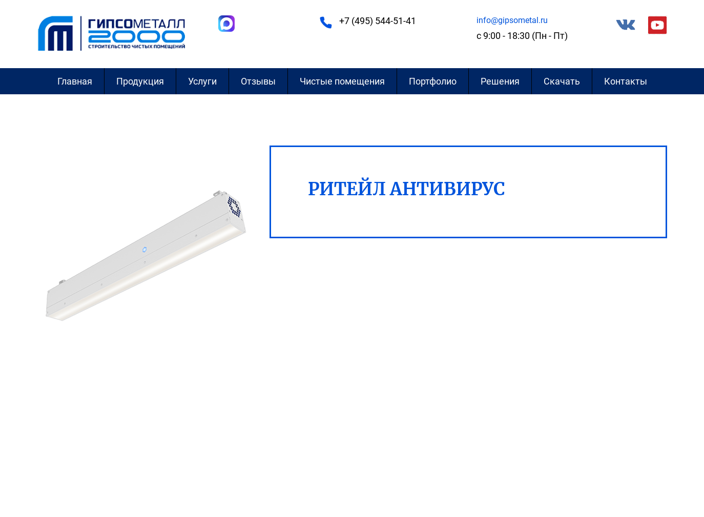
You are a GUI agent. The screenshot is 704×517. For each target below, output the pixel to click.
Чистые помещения (342, 81)
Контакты (625, 81)
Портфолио (433, 81)
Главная (74, 81)
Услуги (202, 81)
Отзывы (258, 81)
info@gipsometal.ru (512, 20)
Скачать (562, 81)
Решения (500, 81)
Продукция (140, 81)
